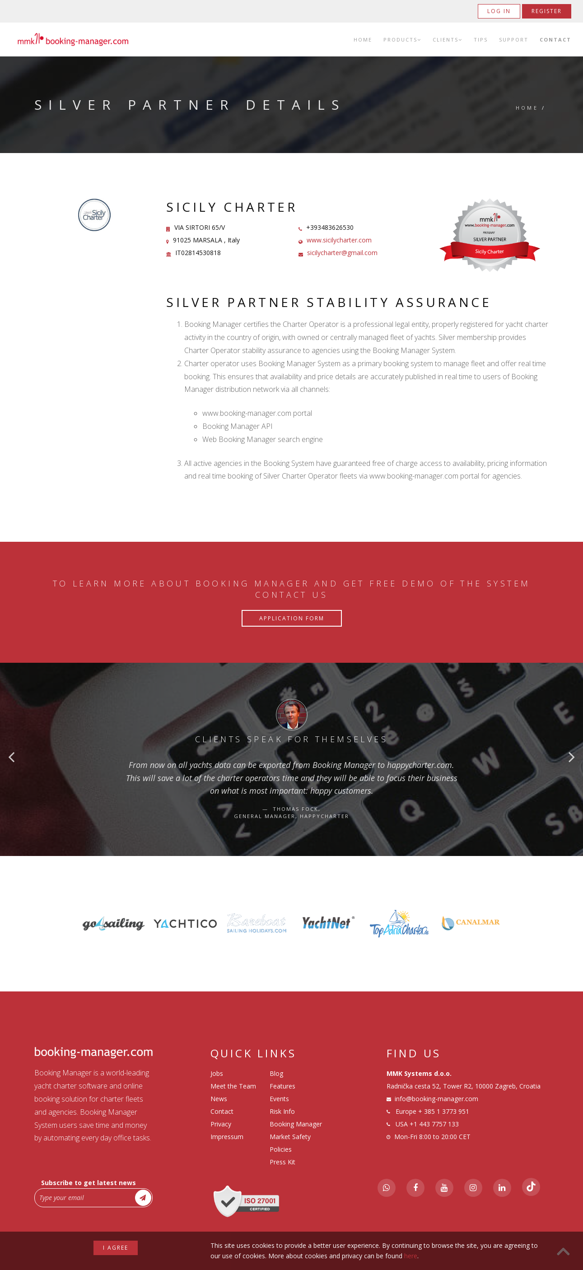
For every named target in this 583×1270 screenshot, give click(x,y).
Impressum (226, 1136)
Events (279, 1098)
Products (402, 39)
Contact (555, 39)
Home (363, 39)
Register (547, 11)
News (218, 1098)
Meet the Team (233, 1086)
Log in (499, 11)
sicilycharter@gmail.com (342, 252)
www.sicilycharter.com (339, 240)
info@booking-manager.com (436, 1098)
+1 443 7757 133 (434, 1124)
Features (282, 1086)
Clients (447, 39)
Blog (276, 1073)
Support (513, 39)
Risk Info (282, 1111)
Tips (481, 39)
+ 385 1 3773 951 (443, 1111)
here (410, 1255)
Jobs (216, 1073)
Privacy (220, 1124)
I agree (115, 1247)
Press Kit (282, 1162)
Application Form (291, 618)
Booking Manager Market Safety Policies (296, 1137)
